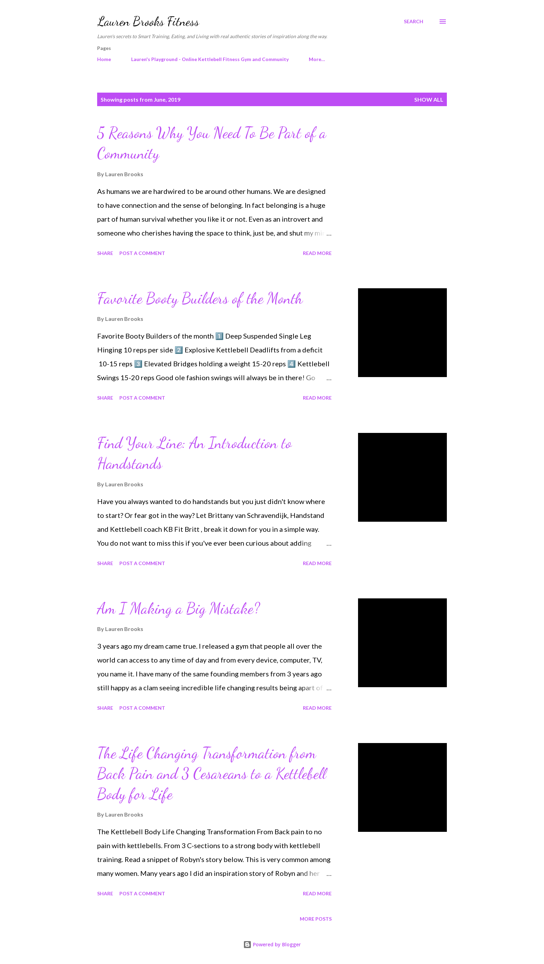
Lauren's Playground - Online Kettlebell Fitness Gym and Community (210, 59)
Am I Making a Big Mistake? (178, 608)
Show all (428, 99)
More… (317, 59)
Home (104, 59)
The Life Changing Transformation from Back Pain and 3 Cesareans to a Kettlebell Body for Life (211, 773)
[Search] (413, 21)
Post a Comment (142, 253)
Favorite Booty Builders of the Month (200, 298)
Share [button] (105, 253)
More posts (316, 919)
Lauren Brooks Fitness (148, 21)
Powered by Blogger (272, 944)
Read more (317, 253)
